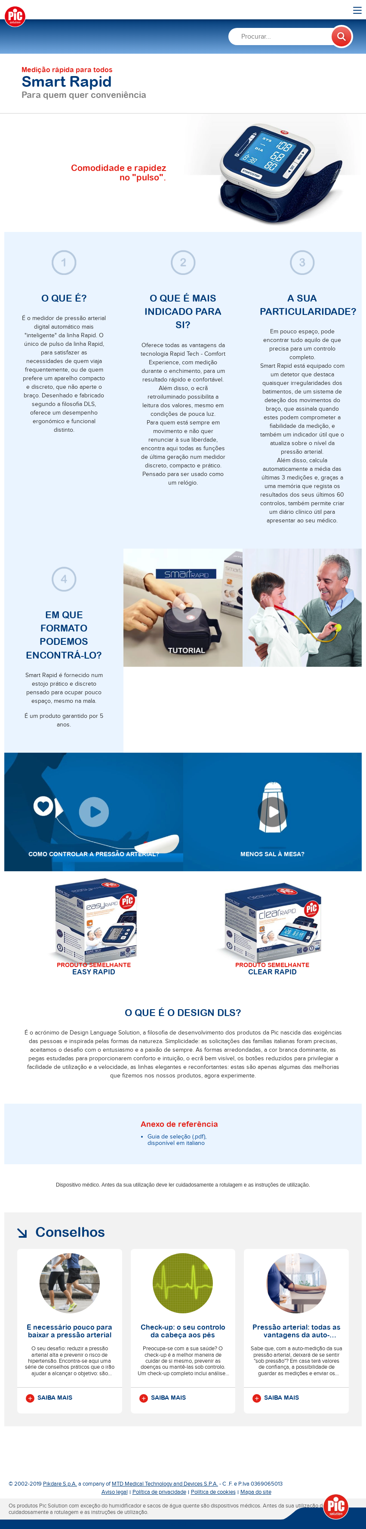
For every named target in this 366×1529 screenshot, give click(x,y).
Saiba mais (49, 1398)
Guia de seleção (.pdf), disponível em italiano (177, 1140)
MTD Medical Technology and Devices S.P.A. (165, 1483)
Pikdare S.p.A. (60, 1483)
